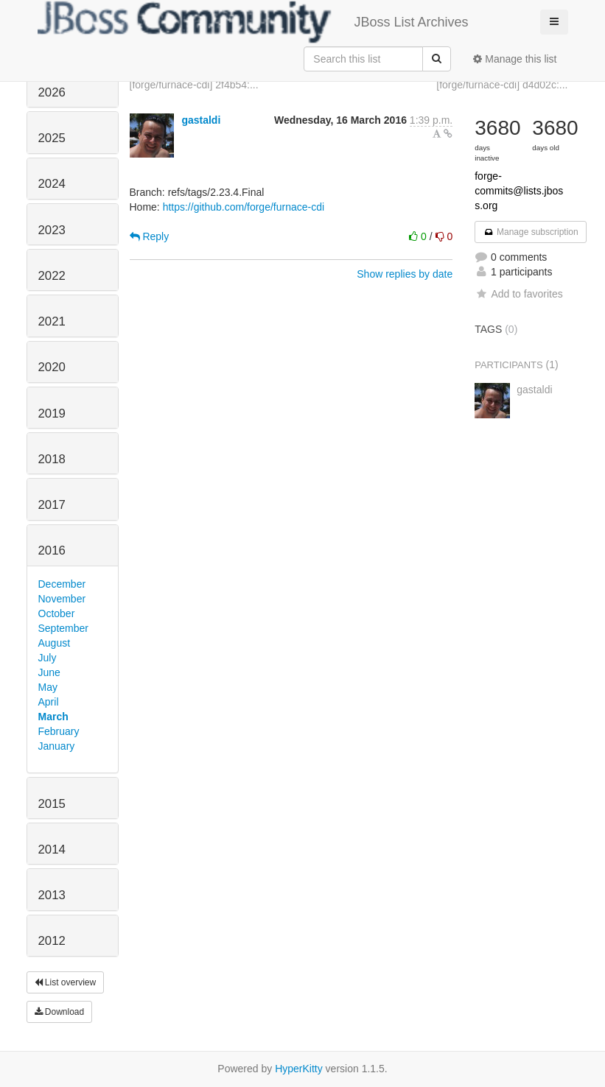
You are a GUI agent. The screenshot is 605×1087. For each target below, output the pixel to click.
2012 (52, 941)
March (53, 716)
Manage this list (514, 59)
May (47, 687)
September (63, 628)
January (56, 746)
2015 (52, 804)
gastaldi (200, 120)
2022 (52, 276)
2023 (52, 230)
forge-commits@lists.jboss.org (519, 190)
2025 (52, 138)
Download (60, 1012)
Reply (149, 236)
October (56, 613)
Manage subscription (530, 232)
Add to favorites (518, 294)
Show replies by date (404, 274)
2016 (52, 550)
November (62, 599)
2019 (52, 414)
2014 (52, 849)
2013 (52, 895)
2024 (52, 184)
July (47, 658)
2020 (52, 367)
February (59, 731)
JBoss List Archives (253, 22)
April (48, 702)
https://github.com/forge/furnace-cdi (243, 207)
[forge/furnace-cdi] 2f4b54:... (194, 85)
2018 (52, 459)
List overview (66, 982)
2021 (52, 321)
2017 (52, 505)
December (62, 584)
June (49, 672)
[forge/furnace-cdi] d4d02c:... (501, 85)
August (54, 643)
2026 (52, 92)
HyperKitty (299, 1068)
